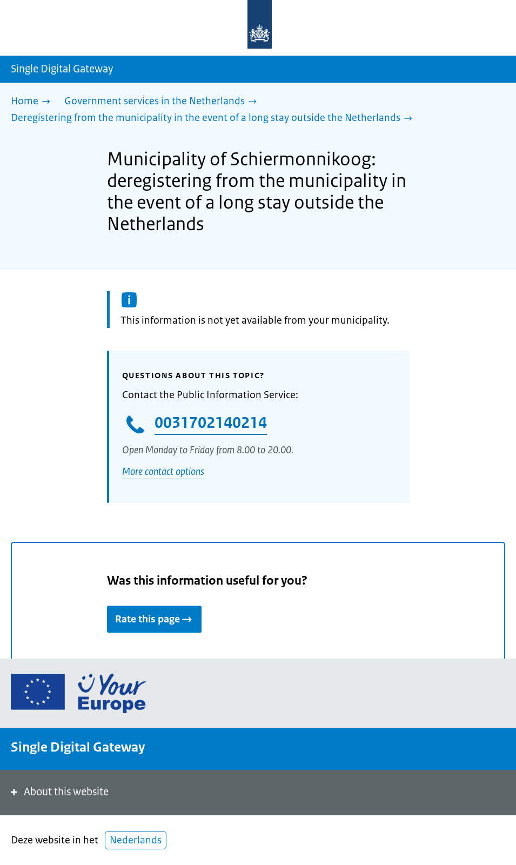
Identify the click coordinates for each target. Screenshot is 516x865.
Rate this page (154, 619)
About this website (59, 792)
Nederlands (136, 840)
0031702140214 (211, 422)
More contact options (163, 471)
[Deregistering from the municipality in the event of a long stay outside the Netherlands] (214, 118)
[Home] (33, 101)
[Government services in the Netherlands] (163, 101)
